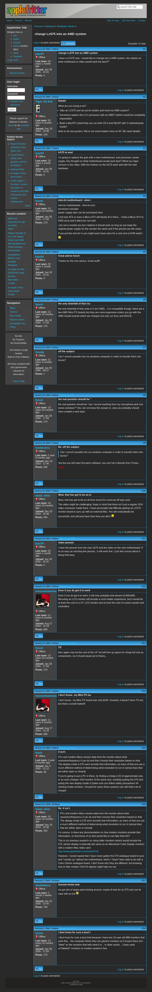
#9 (144, 443)
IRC (15, 35)
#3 (144, 148)
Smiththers (42, 885)
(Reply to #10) (67, 538)
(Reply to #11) (67, 586)
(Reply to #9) (66, 491)
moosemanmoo (46, 591)
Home (9, 20)
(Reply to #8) (66, 443)
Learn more (12, 60)
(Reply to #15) (68, 804)
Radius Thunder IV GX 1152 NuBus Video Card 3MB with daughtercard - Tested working (17, 240)
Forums (18, 20)
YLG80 (11, 283)
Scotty (39, 352)
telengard (12, 265)
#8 (144, 395)
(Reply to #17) (67, 928)
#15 (144, 748)
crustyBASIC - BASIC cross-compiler (14, 258)
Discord (17, 42)
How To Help (113, 20)
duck (38, 752)
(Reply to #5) (66, 299)
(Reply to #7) (66, 395)
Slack (16, 53)
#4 (144, 196)
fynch (39, 201)
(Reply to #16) (68, 880)
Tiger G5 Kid (44, 101)
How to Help (19, 381)
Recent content (17, 73)
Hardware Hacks (65, 26)
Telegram (17, 56)
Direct (11, 125)
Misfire (16, 46)
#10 (144, 491)
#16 (144, 804)
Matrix (16, 39)
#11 (144, 538)
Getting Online (17, 169)
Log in (37, 42)
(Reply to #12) (67, 643)
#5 (144, 252)
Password (13, 94)
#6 (144, 299)
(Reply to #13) (67, 691)
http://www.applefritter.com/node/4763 (78, 851)
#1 (144, 49)
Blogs (12, 308)
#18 (144, 928)
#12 (144, 586)
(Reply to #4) (66, 252)
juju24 (39, 53)
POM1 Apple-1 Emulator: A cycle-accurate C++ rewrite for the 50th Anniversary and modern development (20, 191)
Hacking (49, 26)
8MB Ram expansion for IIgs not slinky (16, 222)
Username (13, 86)
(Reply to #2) (66, 148)
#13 (144, 643)
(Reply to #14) (67, 748)
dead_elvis (42, 495)
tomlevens (42, 447)
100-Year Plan (128, 20)
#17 (144, 880)
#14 (144, 691)
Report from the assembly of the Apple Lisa (18, 147)
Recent (28, 20)
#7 (144, 347)
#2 (144, 97)
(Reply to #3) (66, 196)
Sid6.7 (11, 229)
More (27, 205)
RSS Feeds (15, 316)
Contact (142, 20)
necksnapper (14, 250)
